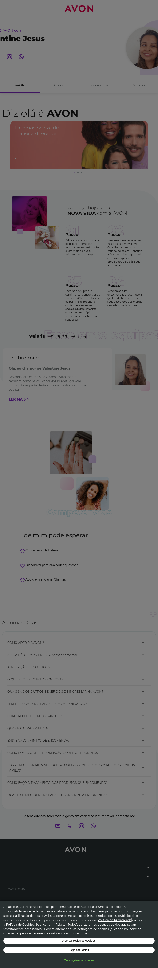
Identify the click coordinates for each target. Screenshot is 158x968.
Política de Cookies (20, 924)
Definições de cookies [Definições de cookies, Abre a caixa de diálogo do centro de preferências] (79, 960)
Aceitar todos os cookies (78, 940)
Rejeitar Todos (79, 950)
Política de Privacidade (114, 920)
